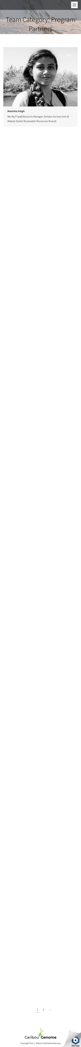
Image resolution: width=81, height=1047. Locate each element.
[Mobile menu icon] (74, 5)
